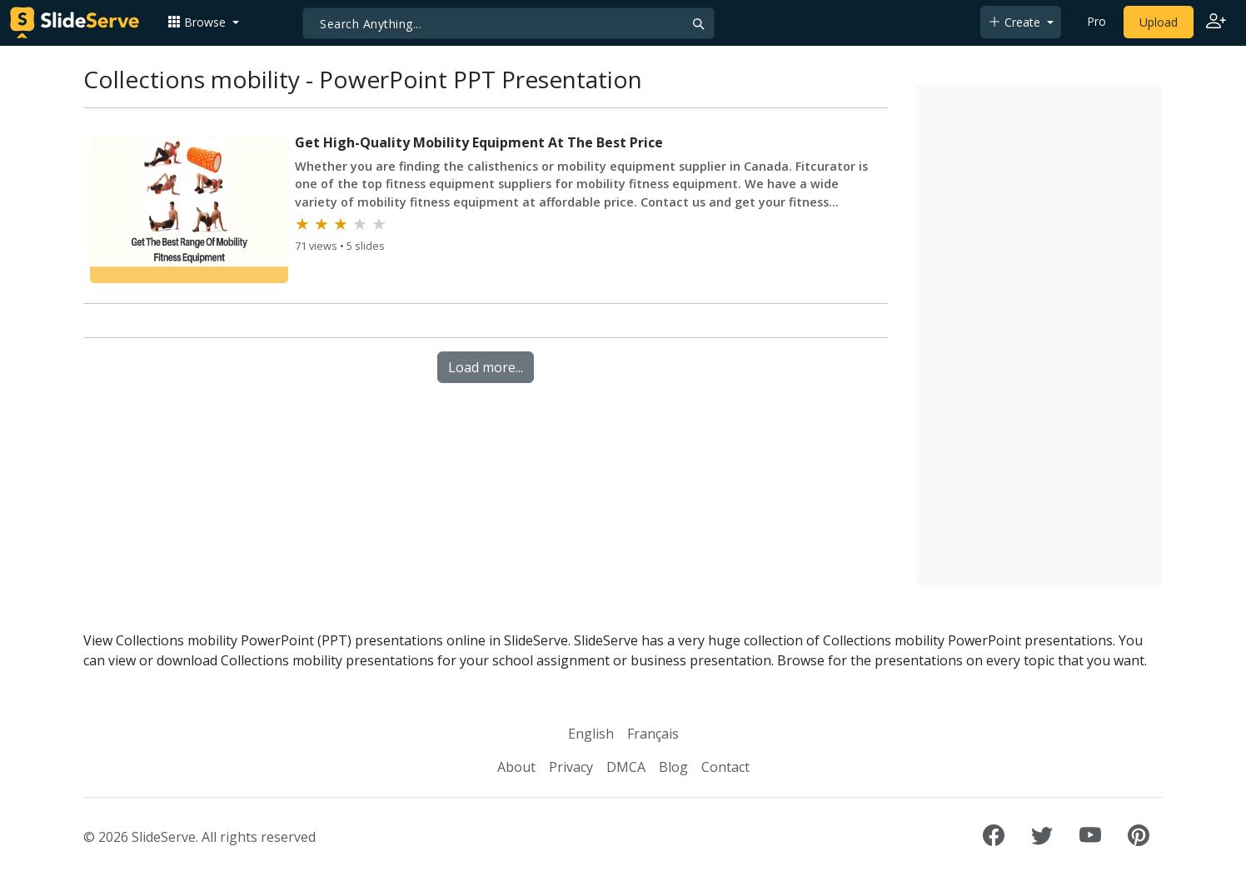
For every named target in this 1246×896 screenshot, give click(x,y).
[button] (203, 22)
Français (653, 733)
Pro (1096, 21)
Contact (725, 767)
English (591, 733)
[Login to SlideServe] (1216, 22)
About (516, 767)
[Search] (508, 23)
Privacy (571, 767)
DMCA (625, 767)
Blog (673, 767)
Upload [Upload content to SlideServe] (1158, 22)
